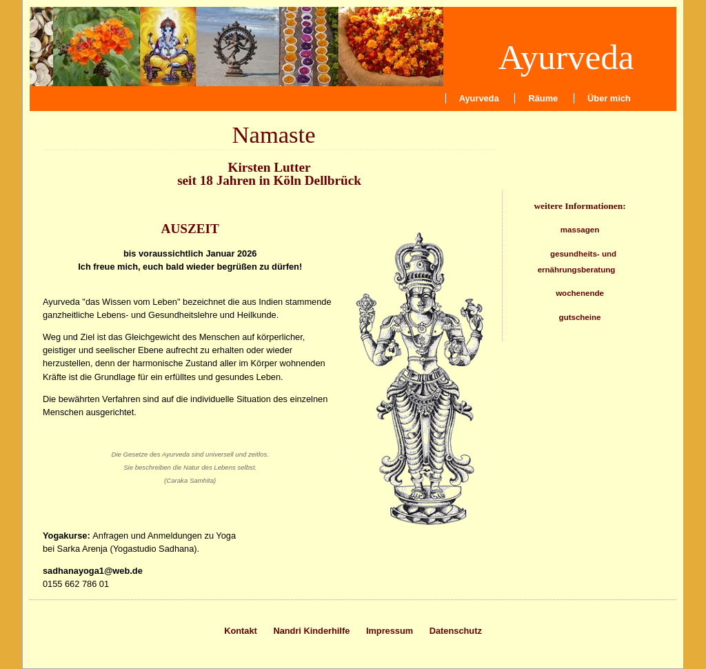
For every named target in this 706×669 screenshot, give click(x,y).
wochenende (580, 293)
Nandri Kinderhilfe (311, 631)
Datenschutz (456, 631)
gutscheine (580, 317)
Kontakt (240, 631)
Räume (543, 98)
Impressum (389, 631)
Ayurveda (566, 57)
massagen (580, 230)
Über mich (609, 98)
